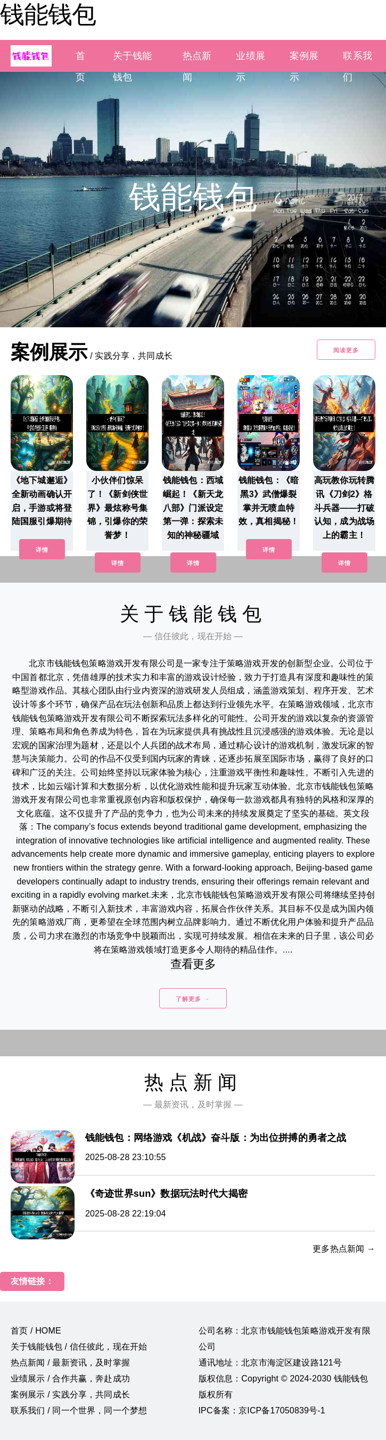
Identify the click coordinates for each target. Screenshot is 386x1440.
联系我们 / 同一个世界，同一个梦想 (79, 1410)
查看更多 (193, 964)
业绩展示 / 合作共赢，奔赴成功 (70, 1378)
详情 (42, 550)
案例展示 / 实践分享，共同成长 (70, 1394)
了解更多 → (193, 999)
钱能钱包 (48, 14)
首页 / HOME (36, 1330)
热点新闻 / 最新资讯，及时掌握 (70, 1362)
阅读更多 (346, 350)
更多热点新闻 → (344, 1248)
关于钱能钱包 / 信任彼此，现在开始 (79, 1346)
